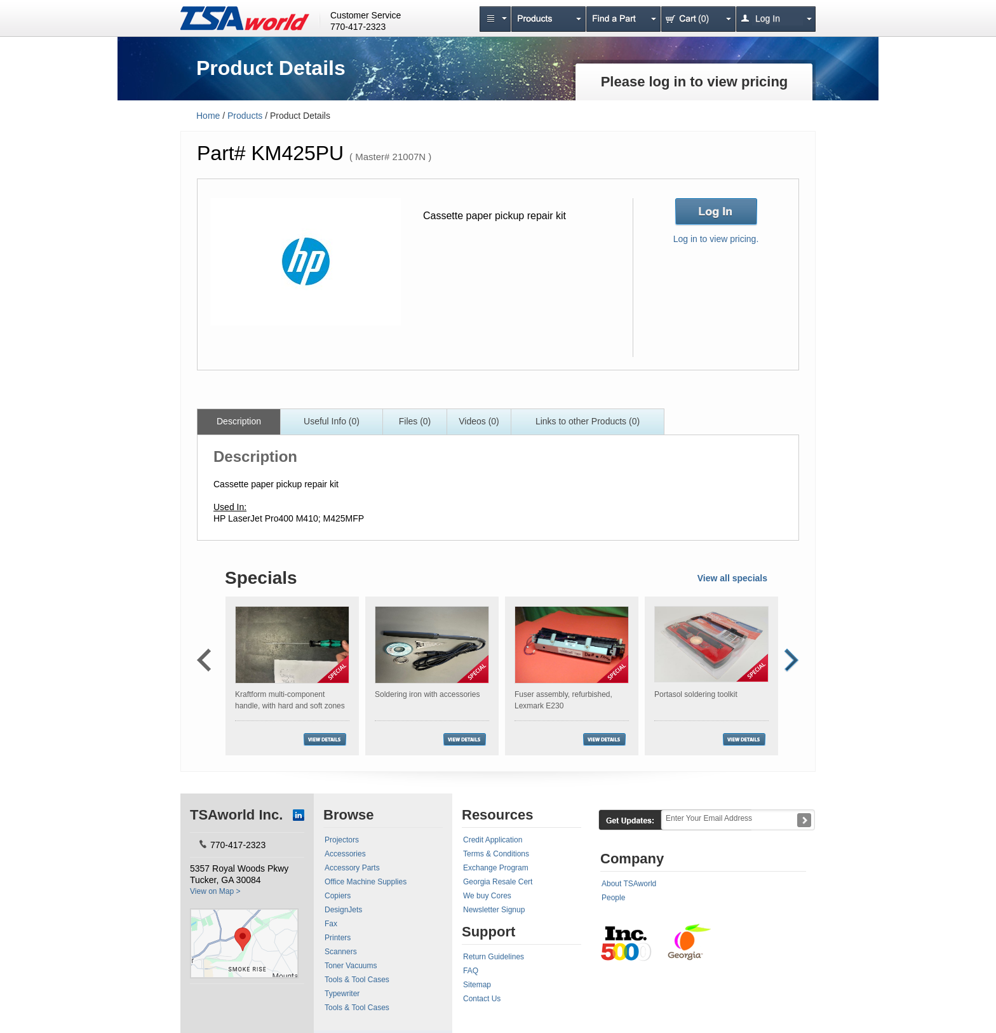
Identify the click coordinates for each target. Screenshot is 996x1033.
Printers (338, 937)
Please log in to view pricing (694, 82)
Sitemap (477, 984)
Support (488, 932)
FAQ (470, 970)
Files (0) (415, 421)
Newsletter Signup (494, 909)
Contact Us (482, 998)
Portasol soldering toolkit (695, 694)
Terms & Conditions (496, 853)
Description (239, 421)
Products (244, 116)
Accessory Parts (352, 867)
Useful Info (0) (332, 421)
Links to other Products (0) (587, 421)
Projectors (342, 839)
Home (208, 116)
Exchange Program (495, 867)
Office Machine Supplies (366, 881)
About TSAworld (629, 883)
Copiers (338, 895)
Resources (498, 815)
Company (632, 859)
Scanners (341, 951)
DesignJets (343, 909)
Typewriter (342, 993)
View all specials (732, 578)
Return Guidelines (493, 956)
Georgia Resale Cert (497, 881)
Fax (331, 923)
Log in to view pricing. (716, 239)
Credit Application (492, 839)
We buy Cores (487, 895)
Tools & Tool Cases (357, 979)
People (613, 897)
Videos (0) (479, 421)
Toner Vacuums (351, 965)
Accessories (345, 853)
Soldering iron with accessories (427, 694)
